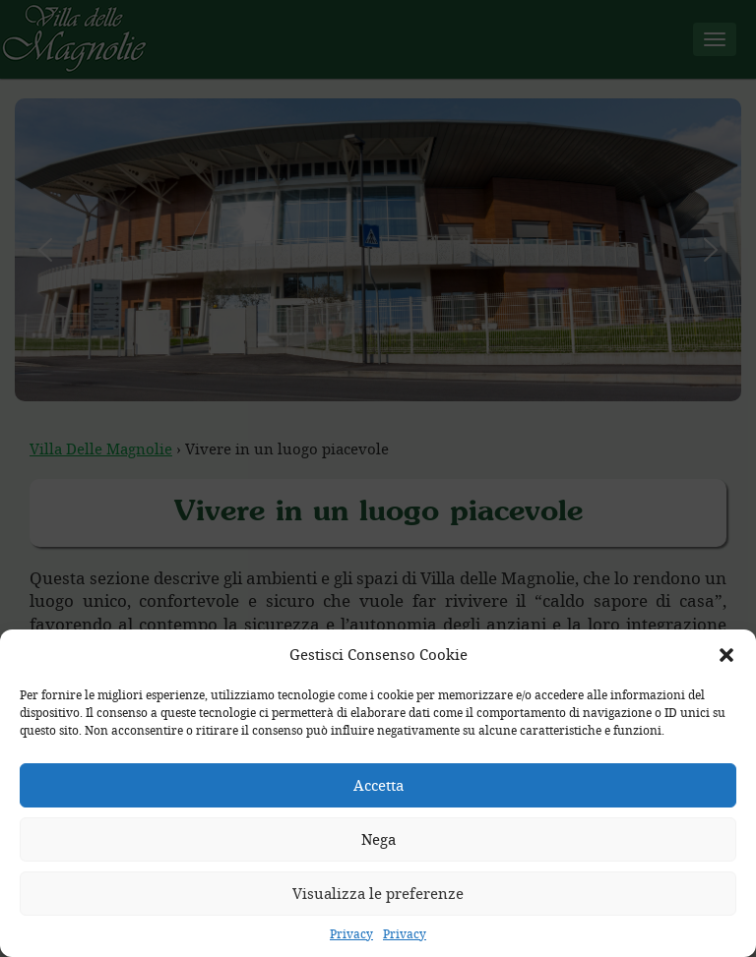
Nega (378, 839)
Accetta (378, 785)
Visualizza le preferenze (378, 893)
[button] (726, 655)
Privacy (351, 933)
